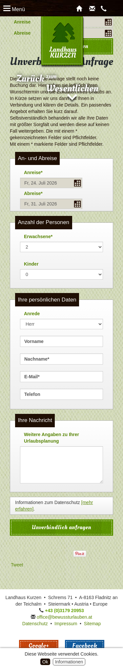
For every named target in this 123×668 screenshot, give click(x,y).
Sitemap (92, 623)
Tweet (17, 564)
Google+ (39, 645)
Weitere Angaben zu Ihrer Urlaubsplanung (51, 438)
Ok (45, 661)
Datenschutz (35, 623)
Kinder (31, 264)
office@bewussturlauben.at (64, 617)
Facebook (84, 645)
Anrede (32, 313)
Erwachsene (36, 235)
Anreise (22, 21)
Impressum (65, 623)
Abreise (22, 33)
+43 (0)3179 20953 (64, 610)
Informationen (69, 661)
